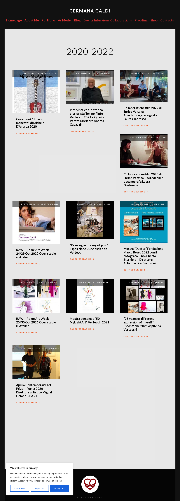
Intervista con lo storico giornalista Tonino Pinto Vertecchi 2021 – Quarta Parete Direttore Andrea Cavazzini (87, 117)
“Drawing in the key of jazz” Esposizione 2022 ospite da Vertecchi (89, 248)
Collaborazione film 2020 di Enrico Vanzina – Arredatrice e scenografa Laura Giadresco (143, 179)
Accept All (59, 488)
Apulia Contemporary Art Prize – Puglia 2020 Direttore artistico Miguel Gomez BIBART (34, 390)
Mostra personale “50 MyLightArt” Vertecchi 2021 (89, 320)
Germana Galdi (90, 10)
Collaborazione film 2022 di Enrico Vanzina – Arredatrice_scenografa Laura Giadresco (143, 113)
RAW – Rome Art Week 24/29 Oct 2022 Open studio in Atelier (36, 253)
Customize (19, 488)
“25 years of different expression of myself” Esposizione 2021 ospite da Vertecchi (142, 324)
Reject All (40, 488)
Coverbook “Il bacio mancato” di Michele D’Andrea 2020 (30, 122)
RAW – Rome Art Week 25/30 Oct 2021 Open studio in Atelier (36, 322)
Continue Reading (28, 133)
